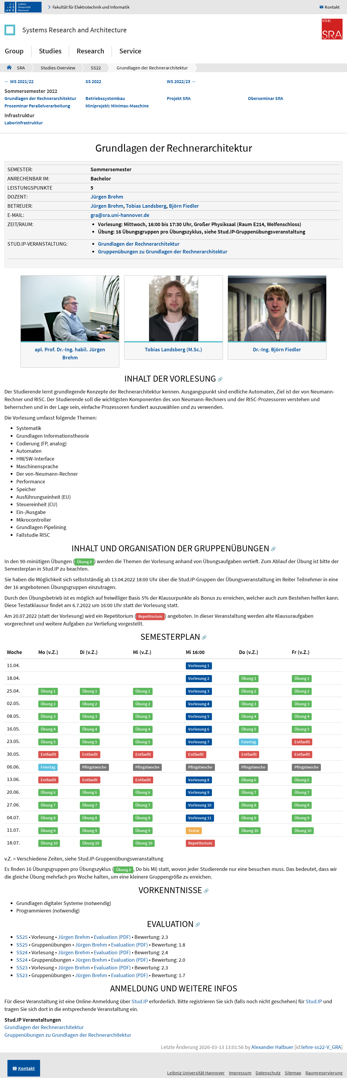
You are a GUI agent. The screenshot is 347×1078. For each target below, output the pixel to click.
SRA (16, 67)
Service (130, 50)
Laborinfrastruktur (23, 123)
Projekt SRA (179, 98)
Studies (50, 50)
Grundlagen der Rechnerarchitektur (152, 68)
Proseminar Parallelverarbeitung (37, 106)
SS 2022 (93, 81)
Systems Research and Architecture (74, 29)
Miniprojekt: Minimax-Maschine (117, 106)
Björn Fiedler (184, 205)
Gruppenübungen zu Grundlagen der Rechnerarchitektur (162, 251)
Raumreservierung (324, 1073)
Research (90, 50)
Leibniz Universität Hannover (196, 1073)
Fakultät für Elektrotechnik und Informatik (91, 7)
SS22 (96, 68)
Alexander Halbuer (272, 1047)
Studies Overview (58, 68)
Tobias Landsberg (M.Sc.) (173, 349)
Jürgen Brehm (107, 196)
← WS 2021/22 (19, 81)
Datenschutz (268, 1073)
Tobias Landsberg (146, 205)
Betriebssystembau (105, 98)
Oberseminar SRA (265, 98)
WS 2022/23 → (181, 81)
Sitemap (293, 1073)
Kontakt (332, 7)
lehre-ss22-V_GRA (321, 1047)
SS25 (22, 936)
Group (14, 50)
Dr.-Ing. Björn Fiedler (277, 349)
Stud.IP (139, 1001)
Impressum (240, 1073)
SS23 (22, 967)
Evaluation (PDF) (112, 936)
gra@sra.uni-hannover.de (120, 215)
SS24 (22, 952)
